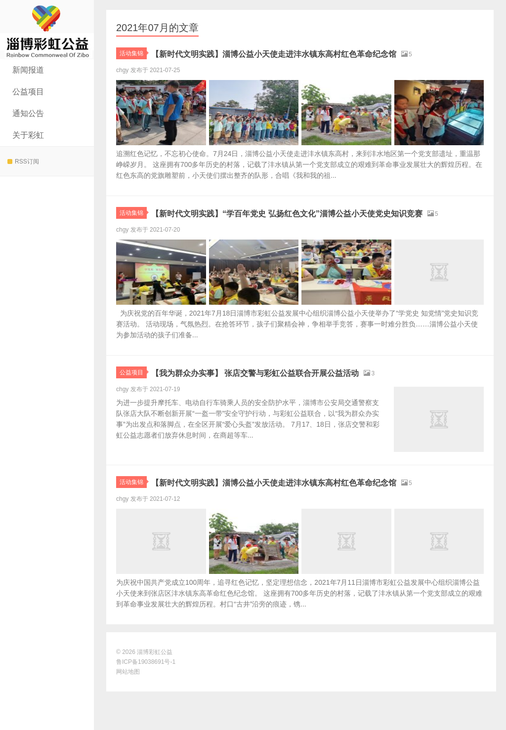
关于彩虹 (28, 135)
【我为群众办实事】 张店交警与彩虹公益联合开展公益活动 (294, 398)
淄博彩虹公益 (47, 29)
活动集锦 (133, 53)
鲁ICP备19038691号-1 (145, 700)
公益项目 (28, 91)
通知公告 (28, 113)
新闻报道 (28, 70)
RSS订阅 (23, 161)
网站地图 (128, 710)
